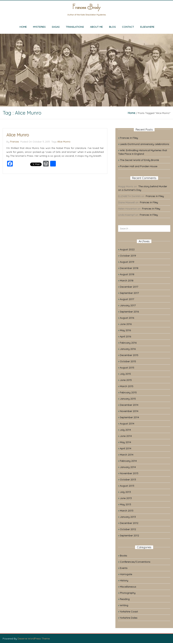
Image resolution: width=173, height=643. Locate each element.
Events (123, 568)
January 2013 (128, 516)
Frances (14, 141)
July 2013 (125, 492)
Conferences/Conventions (135, 561)
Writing (124, 605)
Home (23, 26)
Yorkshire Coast (129, 611)
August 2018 (127, 274)
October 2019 (128, 255)
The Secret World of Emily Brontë (139, 160)
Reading (125, 599)
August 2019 (127, 261)
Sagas (56, 26)
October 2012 (128, 529)
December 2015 (129, 355)
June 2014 (126, 436)
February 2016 (128, 342)
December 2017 (129, 286)
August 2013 (127, 485)
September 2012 (129, 535)
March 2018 (126, 280)
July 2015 (125, 373)
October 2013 (128, 479)
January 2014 (128, 467)
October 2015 (128, 361)
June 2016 (126, 324)
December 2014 (129, 405)
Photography (127, 592)
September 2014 (129, 417)
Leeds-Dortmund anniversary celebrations (144, 144)
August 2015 (127, 367)
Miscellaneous (128, 586)
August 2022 (127, 249)
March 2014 (126, 454)
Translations (75, 26)
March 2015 (126, 386)
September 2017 (129, 293)
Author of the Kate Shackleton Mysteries (86, 14)
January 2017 (128, 305)
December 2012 (129, 523)
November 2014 (129, 411)
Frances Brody (86, 7)
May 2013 (125, 504)
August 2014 (127, 423)
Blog (112, 26)
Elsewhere (147, 26)
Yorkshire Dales (128, 617)
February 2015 (128, 392)
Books (123, 555)
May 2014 (125, 442)
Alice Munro (17, 135)
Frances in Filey (129, 137)
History (124, 580)
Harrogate (126, 574)
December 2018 (129, 268)
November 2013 (129, 473)
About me (96, 26)
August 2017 (127, 299)
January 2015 (128, 398)
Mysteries (39, 26)
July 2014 (125, 429)
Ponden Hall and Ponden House (138, 166)
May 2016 (125, 330)
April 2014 (125, 448)
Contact (128, 26)
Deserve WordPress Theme (34, 638)
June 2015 (126, 380)
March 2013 (126, 510)
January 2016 (128, 349)
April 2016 (125, 336)
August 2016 (127, 317)
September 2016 (129, 311)
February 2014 (128, 460)
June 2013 (126, 498)
